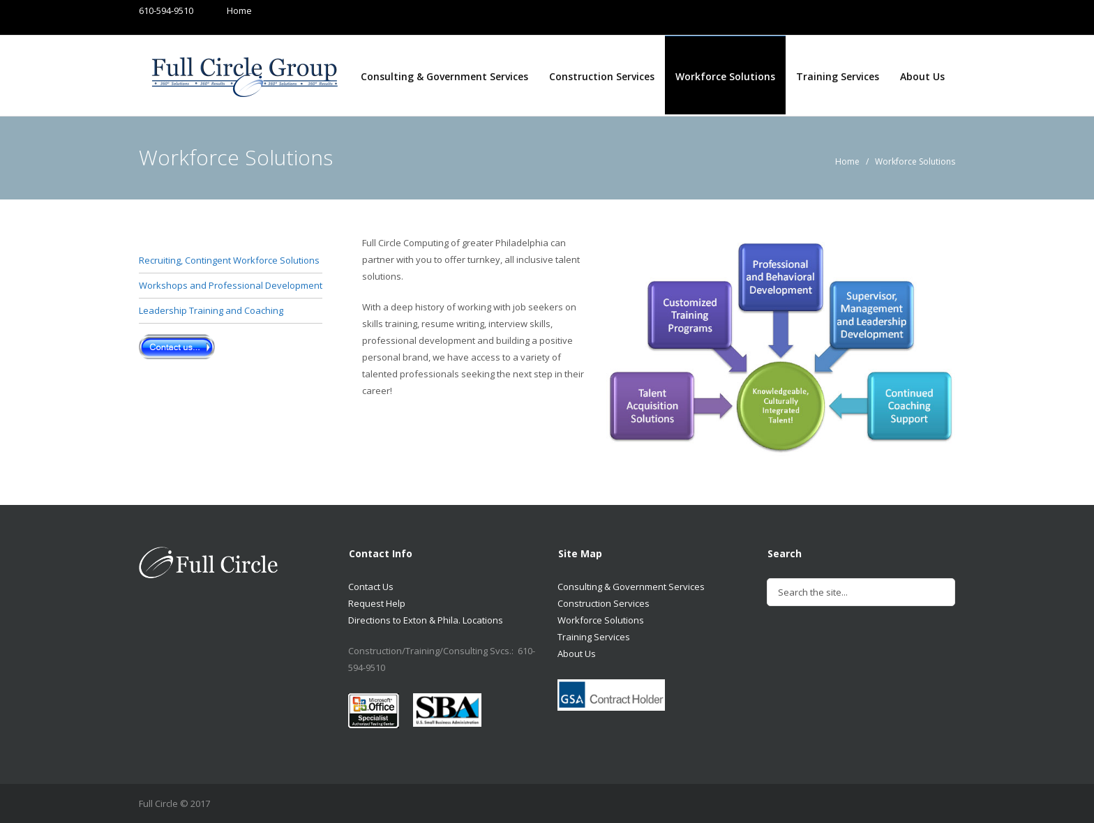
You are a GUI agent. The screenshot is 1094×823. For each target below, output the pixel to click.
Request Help (376, 603)
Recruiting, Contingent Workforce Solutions (229, 260)
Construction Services (601, 76)
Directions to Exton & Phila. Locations (425, 620)
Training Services (837, 76)
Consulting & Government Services (444, 76)
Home (226, 10)
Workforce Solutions (725, 76)
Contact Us (371, 586)
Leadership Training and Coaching (211, 310)
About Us (922, 76)
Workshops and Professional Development (230, 285)
